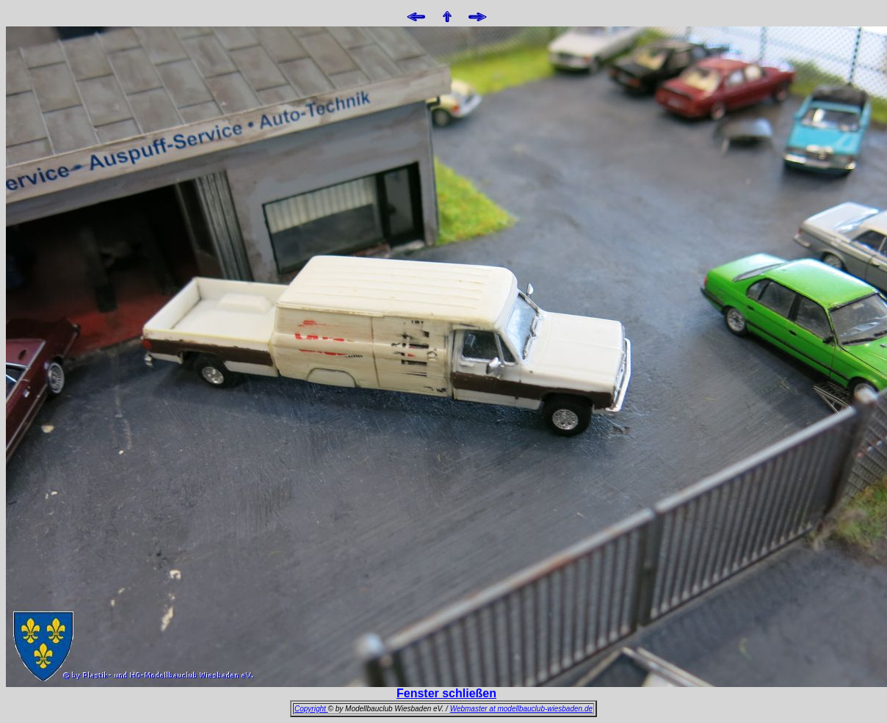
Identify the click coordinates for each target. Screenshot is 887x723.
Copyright (311, 709)
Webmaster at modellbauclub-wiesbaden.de (521, 709)
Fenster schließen (446, 693)
